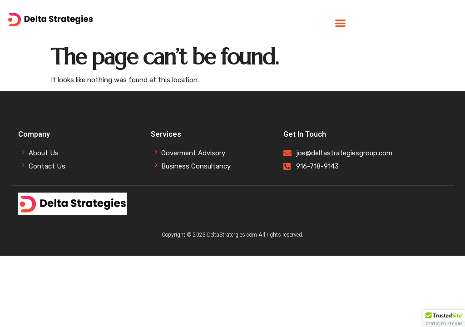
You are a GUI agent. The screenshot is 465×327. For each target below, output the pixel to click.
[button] (340, 23)
